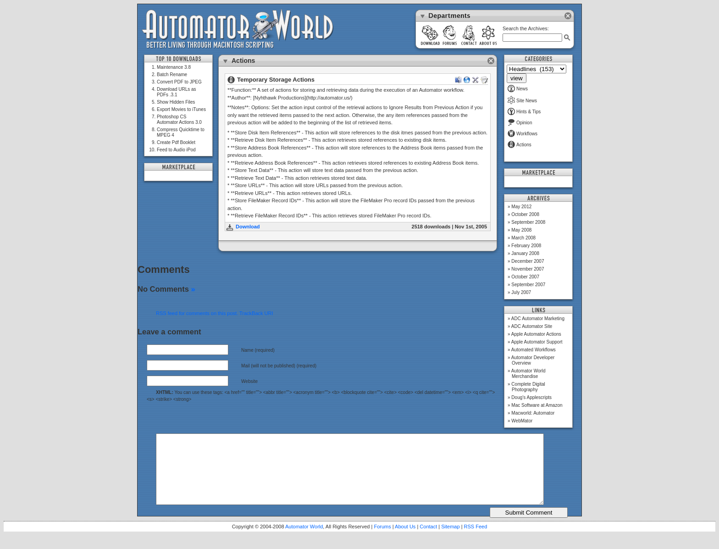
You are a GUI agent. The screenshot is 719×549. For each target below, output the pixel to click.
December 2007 (527, 261)
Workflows (522, 133)
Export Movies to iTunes (181, 109)
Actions (519, 144)
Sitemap (450, 540)
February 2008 (526, 245)
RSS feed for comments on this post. (197, 313)
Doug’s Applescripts (531, 397)
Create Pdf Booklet (176, 142)
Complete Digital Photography (528, 387)
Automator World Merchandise (528, 373)
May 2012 (521, 206)
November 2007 (527, 269)
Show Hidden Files (176, 102)
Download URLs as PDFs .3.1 (176, 92)
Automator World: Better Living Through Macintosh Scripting (237, 29)
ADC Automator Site (531, 326)
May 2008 (521, 230)
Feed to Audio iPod (176, 149)
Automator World (304, 540)
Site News (522, 100)
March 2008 (523, 237)
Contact (428, 540)
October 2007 (525, 276)
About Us (405, 540)
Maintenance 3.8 (174, 67)
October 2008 (525, 214)
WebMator (521, 420)
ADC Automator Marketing (537, 318)
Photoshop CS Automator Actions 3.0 (179, 119)
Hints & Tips (524, 111)
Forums (382, 540)
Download (248, 226)
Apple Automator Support (537, 341)
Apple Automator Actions (536, 334)
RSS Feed (475, 540)
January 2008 (525, 253)
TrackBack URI (256, 313)
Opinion (520, 122)
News (518, 88)
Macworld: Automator (532, 413)
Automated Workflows (533, 349)
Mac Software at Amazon (536, 405)
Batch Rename (172, 74)
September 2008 (528, 222)
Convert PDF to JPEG (179, 81)
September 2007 (528, 284)
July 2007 (521, 292)
